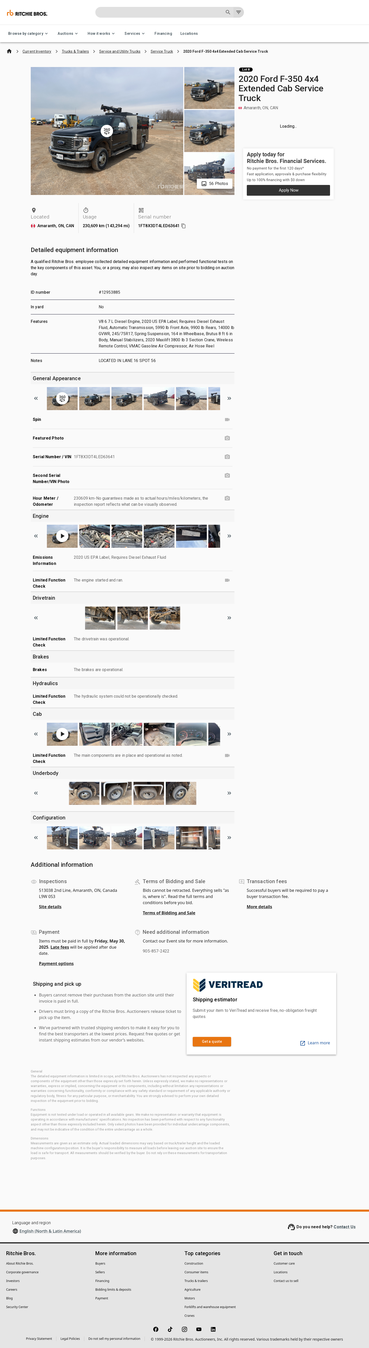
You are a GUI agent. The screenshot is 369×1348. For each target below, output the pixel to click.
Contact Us (345, 1226)
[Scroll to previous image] (36, 398)
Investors (12, 1281)
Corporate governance (22, 1272)
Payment (101, 1298)
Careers (11, 1289)
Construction (193, 1263)
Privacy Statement (39, 1338)
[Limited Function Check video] (227, 580)
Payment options (56, 963)
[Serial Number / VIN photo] (227, 457)
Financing (163, 33)
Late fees (59, 947)
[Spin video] (227, 419)
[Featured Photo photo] (227, 438)
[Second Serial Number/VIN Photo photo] (227, 475)
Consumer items (196, 1272)
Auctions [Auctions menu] (68, 33)
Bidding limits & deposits (113, 1289)
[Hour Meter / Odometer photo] (227, 498)
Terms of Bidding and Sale (169, 913)
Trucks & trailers (196, 1281)
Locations (189, 33)
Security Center (17, 1307)
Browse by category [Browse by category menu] (29, 33)
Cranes (189, 1315)
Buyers (100, 1263)
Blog (9, 1298)
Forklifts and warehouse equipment (210, 1307)
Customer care (284, 1263)
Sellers (100, 1272)
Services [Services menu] (135, 33)
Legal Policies (70, 1338)
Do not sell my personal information (114, 1338)
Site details (50, 906)
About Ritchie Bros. (20, 1263)
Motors (189, 1298)
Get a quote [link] (212, 1041)
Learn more (315, 1043)
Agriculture (192, 1289)
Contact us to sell (286, 1281)
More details (259, 906)
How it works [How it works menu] (102, 33)
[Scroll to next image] (229, 398)
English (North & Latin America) (50, 1231)
